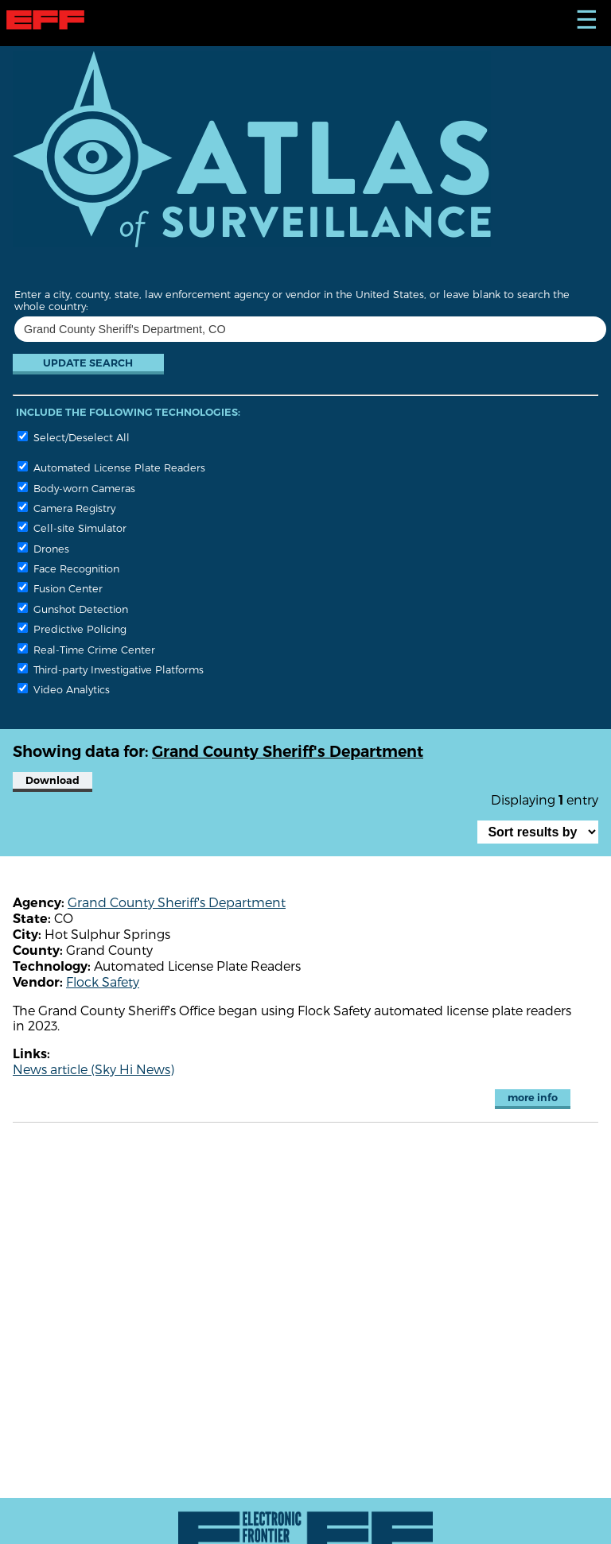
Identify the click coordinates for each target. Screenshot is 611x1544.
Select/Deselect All (74, 437)
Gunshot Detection (73, 609)
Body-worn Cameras (76, 488)
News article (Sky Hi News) (93, 1069)
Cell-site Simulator (72, 527)
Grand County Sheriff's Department (177, 902)
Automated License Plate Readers (111, 467)
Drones (43, 548)
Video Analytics (64, 689)
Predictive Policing (72, 628)
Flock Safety (102, 981)
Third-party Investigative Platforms (111, 669)
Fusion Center (60, 588)
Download (52, 780)
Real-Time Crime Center (86, 649)
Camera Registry (66, 508)
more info (533, 1098)
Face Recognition (68, 568)
